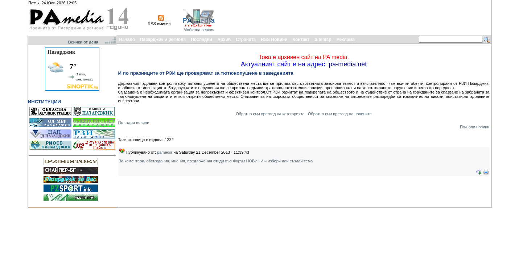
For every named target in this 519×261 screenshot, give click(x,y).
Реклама (346, 39)
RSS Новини (274, 39)
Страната (246, 39)
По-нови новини (474, 127)
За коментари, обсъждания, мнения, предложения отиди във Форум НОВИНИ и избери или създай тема (216, 161)
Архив (224, 39)
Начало (127, 39)
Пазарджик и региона (163, 39)
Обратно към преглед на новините (340, 114)
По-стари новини (133, 122)
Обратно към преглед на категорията (270, 114)
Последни (201, 39)
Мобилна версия (199, 30)
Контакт (301, 39)
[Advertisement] (358, 17)
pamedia (164, 152)
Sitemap (322, 39)
